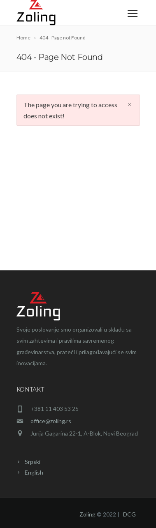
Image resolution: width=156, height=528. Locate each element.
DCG (129, 514)
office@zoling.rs (50, 420)
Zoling (87, 514)
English (34, 472)
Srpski (32, 461)
